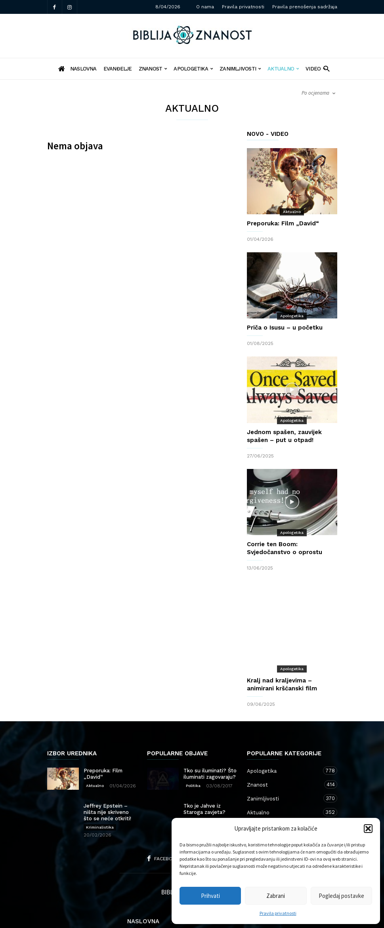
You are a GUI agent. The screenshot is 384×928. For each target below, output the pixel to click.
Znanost (153, 69)
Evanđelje (117, 69)
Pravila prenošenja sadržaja (304, 7)
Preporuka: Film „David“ (283, 223)
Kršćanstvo (284, 802)
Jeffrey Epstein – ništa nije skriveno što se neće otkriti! (107, 788)
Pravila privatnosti (278, 913)
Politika (193, 761)
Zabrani (275, 895)
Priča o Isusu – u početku (285, 327)
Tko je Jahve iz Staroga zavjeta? (204, 785)
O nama (205, 7)
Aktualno (283, 69)
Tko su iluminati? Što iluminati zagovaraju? (210, 749)
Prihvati (210, 895)
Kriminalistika (100, 803)
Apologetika (193, 69)
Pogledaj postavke (341, 895)
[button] (368, 829)
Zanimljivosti (240, 69)
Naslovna (143, 897)
